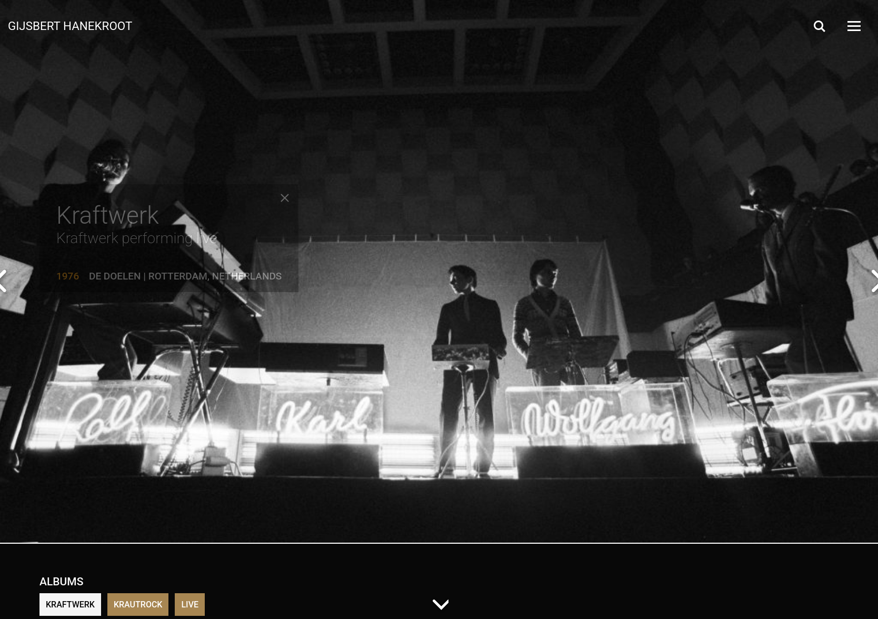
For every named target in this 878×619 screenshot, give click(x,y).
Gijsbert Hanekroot (70, 25)
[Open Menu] (853, 26)
